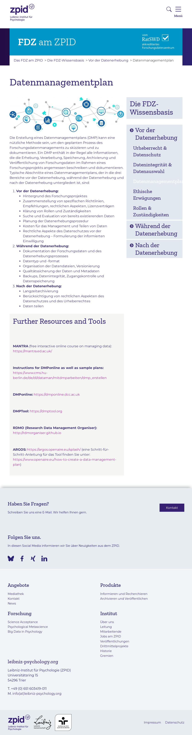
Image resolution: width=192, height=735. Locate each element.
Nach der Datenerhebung (153, 248)
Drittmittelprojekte (114, 646)
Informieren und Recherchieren (123, 594)
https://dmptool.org (46, 411)
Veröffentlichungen (114, 641)
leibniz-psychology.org (33, 661)
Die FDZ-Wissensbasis (65, 60)
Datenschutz (174, 722)
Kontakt (172, 507)
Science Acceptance (23, 622)
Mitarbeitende (110, 631)
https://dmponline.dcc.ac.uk (57, 394)
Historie (106, 651)
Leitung (106, 627)
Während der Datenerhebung (153, 229)
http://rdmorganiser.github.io (37, 433)
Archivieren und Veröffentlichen (124, 599)
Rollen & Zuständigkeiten (151, 211)
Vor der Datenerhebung (108, 60)
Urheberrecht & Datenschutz (150, 151)
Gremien (106, 656)
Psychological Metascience (28, 627)
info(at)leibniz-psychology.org (37, 694)
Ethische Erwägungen (147, 194)
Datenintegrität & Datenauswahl (152, 168)
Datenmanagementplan (156, 181)
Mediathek (16, 594)
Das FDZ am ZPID (28, 60)
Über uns (107, 622)
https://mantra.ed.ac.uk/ (32, 351)
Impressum (152, 722)
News (12, 603)
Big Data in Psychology (25, 631)
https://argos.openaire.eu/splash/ (54, 450)
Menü (178, 11)
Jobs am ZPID (110, 636)
